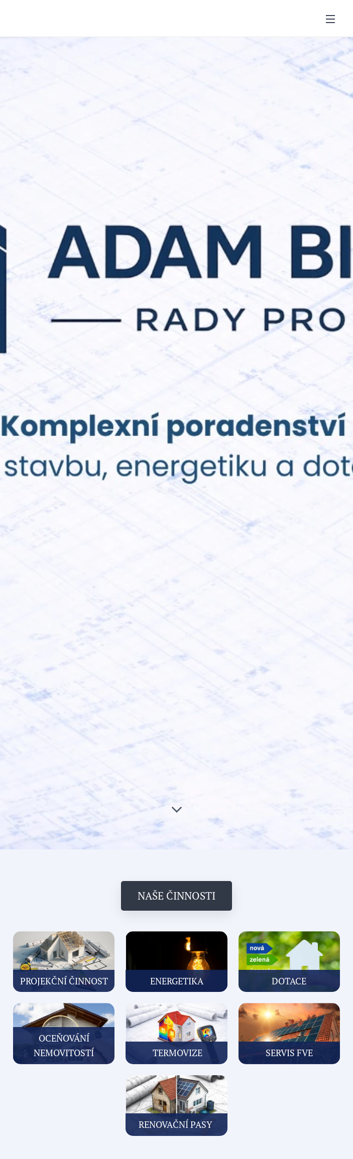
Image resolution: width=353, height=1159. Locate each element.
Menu (330, 19)
